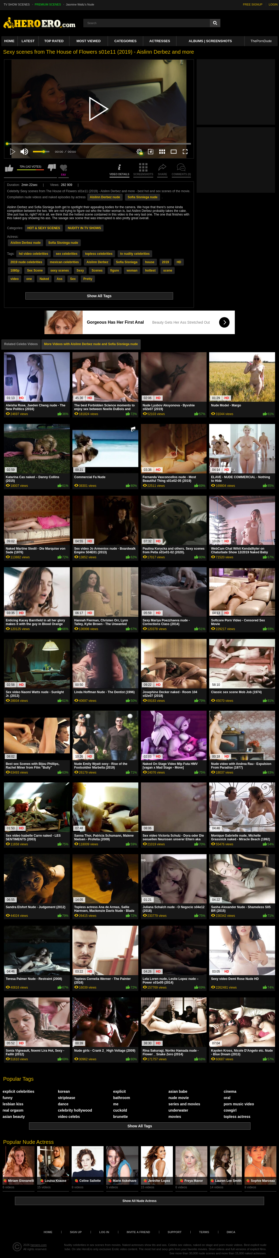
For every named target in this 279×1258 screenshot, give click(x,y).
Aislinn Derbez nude (105, 197)
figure (114, 270)
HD (179, 262)
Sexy (80, 270)
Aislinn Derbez (97, 262)
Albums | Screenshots (210, 41)
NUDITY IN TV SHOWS (84, 228)
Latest (28, 41)
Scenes (97, 270)
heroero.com (39, 1244)
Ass (59, 279)
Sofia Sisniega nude (142, 197)
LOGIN (273, 4)
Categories (125, 41)
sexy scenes (59, 270)
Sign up (76, 1232)
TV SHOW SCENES (17, 4)
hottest (150, 270)
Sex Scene (35, 270)
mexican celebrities (64, 262)
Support (174, 1232)
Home (9, 41)
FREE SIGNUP (253, 4)
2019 (165, 262)
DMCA (231, 1232)
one (29, 279)
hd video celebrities (33, 254)
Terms (204, 1232)
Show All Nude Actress (139, 1201)
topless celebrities (98, 254)
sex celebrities (66, 254)
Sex (73, 279)
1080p (14, 270)
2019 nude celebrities (26, 262)
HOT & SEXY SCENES (43, 228)
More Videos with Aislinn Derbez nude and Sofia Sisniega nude (91, 344)
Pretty (87, 279)
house (149, 262)
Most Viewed (88, 41)
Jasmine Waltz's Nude (80, 4)
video (14, 279)
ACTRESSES (159, 41)
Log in (104, 1232)
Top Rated (54, 41)
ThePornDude (261, 41)
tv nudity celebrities (135, 254)
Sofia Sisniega (127, 262)
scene (167, 270)
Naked (44, 279)
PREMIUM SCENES (48, 4)
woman (132, 270)
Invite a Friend (138, 1232)
